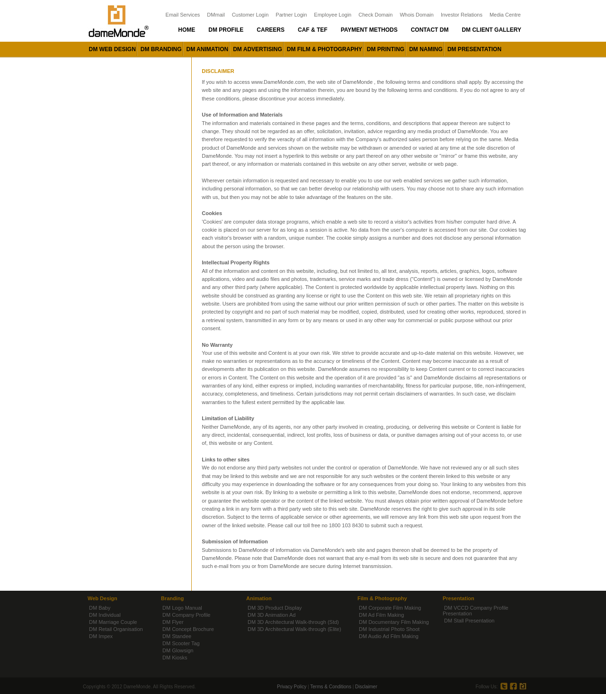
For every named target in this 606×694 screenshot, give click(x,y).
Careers (271, 30)
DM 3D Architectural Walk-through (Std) (293, 622)
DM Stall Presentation (469, 620)
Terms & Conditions (330, 686)
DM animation (208, 49)
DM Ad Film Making (381, 615)
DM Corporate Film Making (390, 608)
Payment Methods (369, 30)
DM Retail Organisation (116, 629)
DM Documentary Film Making (394, 622)
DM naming (426, 49)
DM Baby (99, 608)
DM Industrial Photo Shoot (389, 629)
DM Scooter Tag (181, 643)
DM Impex (101, 636)
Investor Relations (461, 15)
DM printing (385, 49)
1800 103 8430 (346, 525)
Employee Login (332, 15)
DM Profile (225, 30)
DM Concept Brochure (188, 629)
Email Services (183, 15)
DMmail (215, 15)
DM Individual (105, 615)
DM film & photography (324, 49)
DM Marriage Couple (113, 622)
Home (186, 30)
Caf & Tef (313, 30)
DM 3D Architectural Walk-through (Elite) (294, 629)
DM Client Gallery (491, 30)
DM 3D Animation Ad (272, 615)
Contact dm (430, 30)
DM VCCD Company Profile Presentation (475, 610)
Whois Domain (417, 15)
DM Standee (176, 636)
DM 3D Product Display (275, 608)
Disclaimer (366, 686)
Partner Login (291, 15)
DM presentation (474, 49)
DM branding (161, 49)
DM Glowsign (177, 650)
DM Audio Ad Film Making (389, 636)
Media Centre (505, 15)
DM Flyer (173, 622)
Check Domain (375, 15)
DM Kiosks (174, 657)
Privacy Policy (291, 686)
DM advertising (257, 49)
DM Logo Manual (182, 608)
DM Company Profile (186, 615)
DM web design (112, 49)
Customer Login (250, 15)
